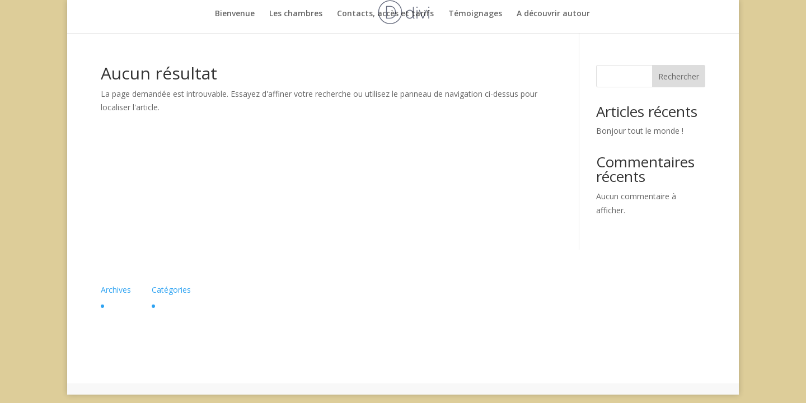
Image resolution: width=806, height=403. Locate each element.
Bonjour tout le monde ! (639, 130)
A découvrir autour (553, 14)
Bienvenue (235, 14)
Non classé (180, 306)
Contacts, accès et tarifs (385, 14)
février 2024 (130, 306)
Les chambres (295, 14)
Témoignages (475, 14)
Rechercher (678, 76)
